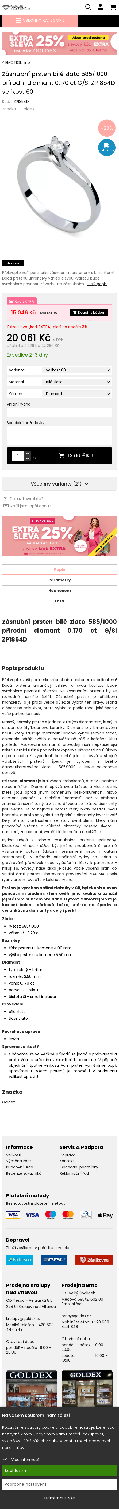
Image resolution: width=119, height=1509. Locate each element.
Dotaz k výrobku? (23, 498)
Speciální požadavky (25, 422)
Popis (59, 569)
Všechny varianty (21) (60, 483)
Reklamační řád (74, 1173)
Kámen (15, 393)
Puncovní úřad (19, 1167)
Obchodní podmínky (79, 1167)
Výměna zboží (19, 1161)
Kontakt (67, 1161)
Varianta (17, 370)
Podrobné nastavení (25, 1484)
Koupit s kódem (89, 312)
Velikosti (13, 1155)
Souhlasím (15, 1470)
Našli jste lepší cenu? (27, 506)
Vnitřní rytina (18, 404)
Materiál (16, 382)
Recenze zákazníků (23, 1173)
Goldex (27, 109)
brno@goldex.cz (76, 1316)
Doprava (67, 1155)
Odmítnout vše (59, 1498)
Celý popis (97, 284)
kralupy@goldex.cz (23, 1318)
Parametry (59, 580)
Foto (59, 601)
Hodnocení (59, 590)
